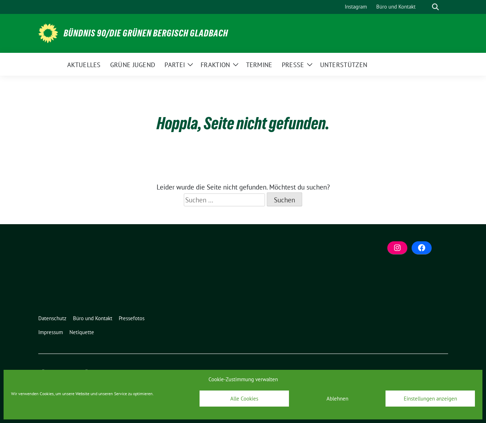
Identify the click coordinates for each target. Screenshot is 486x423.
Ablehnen (337, 398)
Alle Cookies (244, 398)
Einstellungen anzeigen (430, 398)
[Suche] (425, 7)
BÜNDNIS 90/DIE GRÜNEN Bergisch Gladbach (146, 33)
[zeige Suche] (435, 7)
